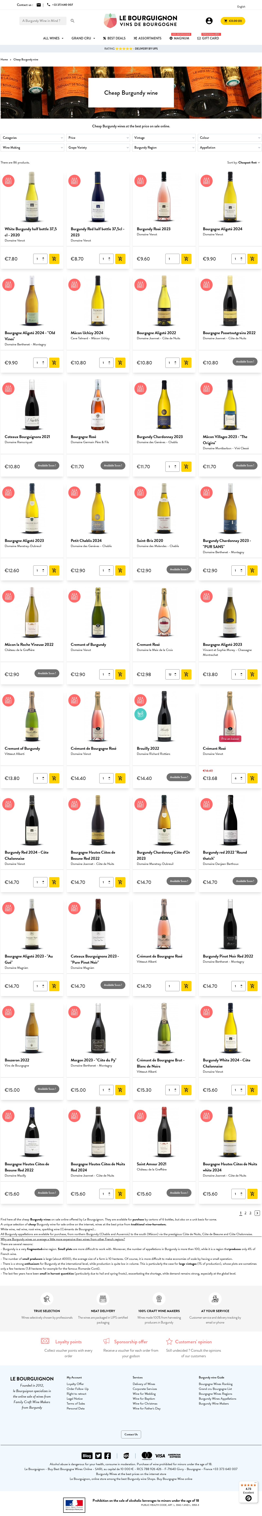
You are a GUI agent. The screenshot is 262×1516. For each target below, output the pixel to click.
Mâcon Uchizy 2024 (87, 333)
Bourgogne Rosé (83, 437)
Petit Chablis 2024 (86, 540)
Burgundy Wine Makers (214, 1403)
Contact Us (131, 1434)
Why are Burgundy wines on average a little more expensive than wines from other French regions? (63, 1239)
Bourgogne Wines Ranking (215, 1383)
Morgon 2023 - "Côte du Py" (93, 1060)
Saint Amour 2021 (151, 1164)
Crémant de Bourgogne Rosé (93, 748)
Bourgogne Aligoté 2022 (156, 333)
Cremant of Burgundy (88, 644)
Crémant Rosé (214, 748)
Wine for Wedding (144, 1393)
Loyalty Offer (75, 1383)
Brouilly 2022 (148, 748)
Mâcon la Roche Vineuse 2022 (29, 644)
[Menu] (255, 1483)
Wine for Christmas (145, 1403)
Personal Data (76, 1408)
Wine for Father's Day (146, 1408)
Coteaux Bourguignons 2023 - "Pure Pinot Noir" (95, 959)
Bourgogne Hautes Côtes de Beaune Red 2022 (93, 855)
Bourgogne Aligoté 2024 (222, 229)
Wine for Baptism (144, 1398)
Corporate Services (145, 1388)
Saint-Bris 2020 (150, 540)
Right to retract (76, 1393)
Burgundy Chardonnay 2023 (160, 437)
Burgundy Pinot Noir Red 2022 (228, 956)
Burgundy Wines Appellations (217, 1398)
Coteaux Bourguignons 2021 (27, 437)
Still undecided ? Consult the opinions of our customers (193, 1353)
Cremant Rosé (148, 644)
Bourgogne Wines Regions (215, 1393)
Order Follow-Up (78, 1388)
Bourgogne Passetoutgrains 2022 (229, 333)
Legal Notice (75, 1398)
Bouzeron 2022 (17, 1060)
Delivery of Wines (144, 1383)
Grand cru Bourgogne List (215, 1388)
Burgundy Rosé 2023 (153, 229)
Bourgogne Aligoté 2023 (24, 540)
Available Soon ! (245, 361)
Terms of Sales (76, 1403)
